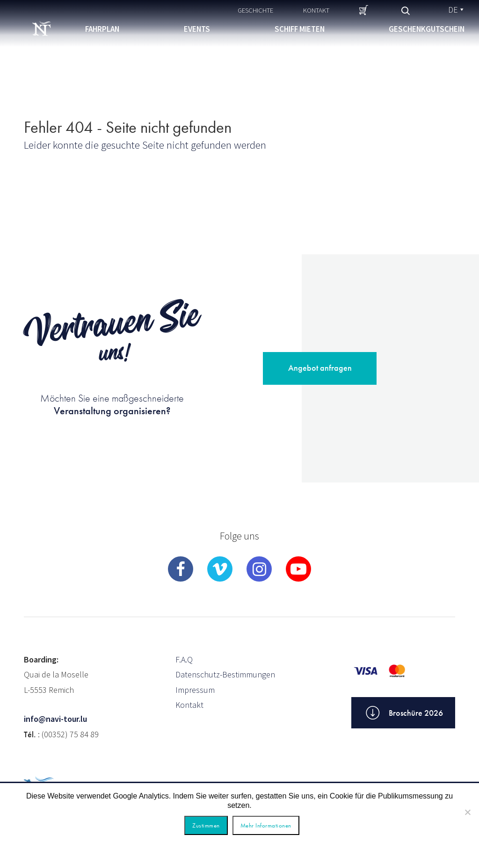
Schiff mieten (300, 29)
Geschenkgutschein (426, 29)
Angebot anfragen (320, 367)
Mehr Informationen (265, 825)
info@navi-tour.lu (55, 718)
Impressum (195, 689)
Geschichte (255, 10)
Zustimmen (206, 825)
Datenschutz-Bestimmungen (225, 674)
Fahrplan (102, 29)
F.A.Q (184, 659)
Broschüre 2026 (403, 713)
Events (197, 29)
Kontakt (316, 10)
